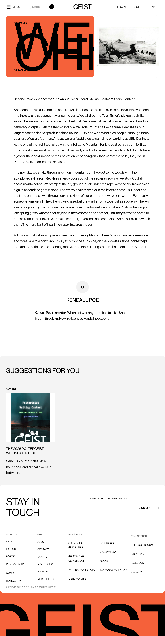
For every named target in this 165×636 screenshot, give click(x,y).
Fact (9, 541)
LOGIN (121, 7)
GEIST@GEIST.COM (142, 544)
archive (42, 571)
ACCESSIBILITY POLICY (113, 570)
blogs (104, 561)
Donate (153, 7)
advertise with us (49, 564)
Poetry (11, 556)
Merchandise (77, 578)
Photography (15, 563)
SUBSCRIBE (136, 7)
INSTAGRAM (137, 553)
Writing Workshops (81, 569)
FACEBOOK (137, 562)
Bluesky (136, 571)
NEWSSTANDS (108, 552)
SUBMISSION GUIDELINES (76, 545)
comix (10, 572)
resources (75, 534)
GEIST (40, 534)
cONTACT (43, 549)
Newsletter (45, 578)
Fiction (11, 548)
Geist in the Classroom (76, 558)
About (41, 541)
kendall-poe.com (96, 318)
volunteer (107, 543)
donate (42, 556)
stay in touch (139, 536)
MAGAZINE (11, 534)
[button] (14, 7)
